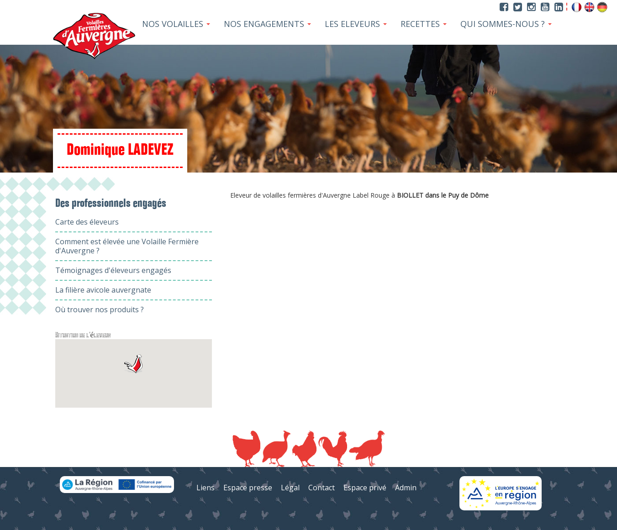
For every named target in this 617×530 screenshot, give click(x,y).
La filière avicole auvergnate (103, 290)
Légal (290, 488)
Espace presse (247, 488)
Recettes (424, 23)
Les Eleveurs (356, 23)
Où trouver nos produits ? (99, 309)
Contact (321, 488)
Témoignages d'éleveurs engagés (113, 270)
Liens (205, 488)
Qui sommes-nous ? (506, 23)
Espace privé (364, 488)
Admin (406, 488)
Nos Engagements (267, 23)
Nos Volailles (176, 23)
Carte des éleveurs (87, 222)
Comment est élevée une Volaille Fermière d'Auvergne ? (127, 246)
